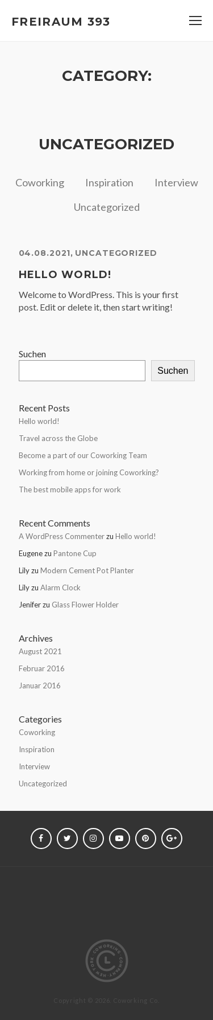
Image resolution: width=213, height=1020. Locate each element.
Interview (176, 182)
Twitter (67, 838)
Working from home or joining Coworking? (89, 472)
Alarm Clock (60, 587)
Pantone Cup (75, 553)
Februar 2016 (42, 668)
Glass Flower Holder (85, 604)
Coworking (39, 182)
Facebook (41, 838)
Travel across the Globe (58, 438)
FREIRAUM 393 (61, 21)
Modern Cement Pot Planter (87, 570)
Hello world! (65, 274)
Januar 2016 (40, 685)
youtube (119, 838)
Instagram (93, 838)
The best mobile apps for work (70, 489)
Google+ (171, 838)
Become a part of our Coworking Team (83, 455)
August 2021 (40, 651)
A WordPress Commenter (62, 536)
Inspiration (109, 182)
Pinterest (145, 838)
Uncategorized (107, 207)
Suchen (32, 353)
